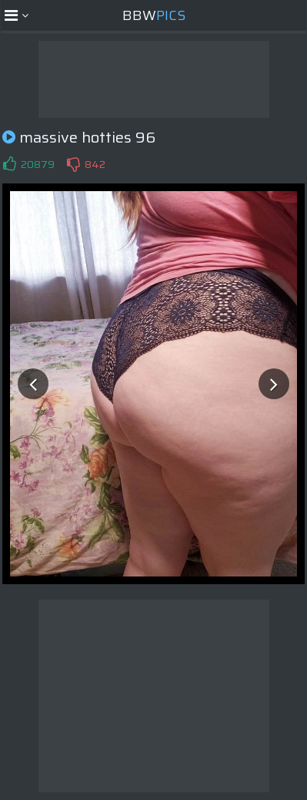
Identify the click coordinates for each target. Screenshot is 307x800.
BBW (153, 15)
